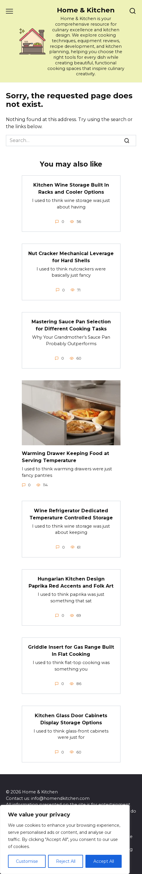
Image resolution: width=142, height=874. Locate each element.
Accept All (103, 861)
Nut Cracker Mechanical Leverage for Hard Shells (71, 256)
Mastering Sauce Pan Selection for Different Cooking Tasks (71, 325)
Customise (27, 861)
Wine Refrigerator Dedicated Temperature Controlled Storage (71, 514)
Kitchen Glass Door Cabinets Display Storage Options (71, 718)
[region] (65, 839)
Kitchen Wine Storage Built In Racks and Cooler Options (71, 188)
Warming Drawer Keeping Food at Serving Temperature (65, 457)
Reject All (65, 861)
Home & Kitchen (86, 10)
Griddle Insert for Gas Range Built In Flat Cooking (71, 650)
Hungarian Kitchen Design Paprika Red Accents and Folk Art (71, 582)
